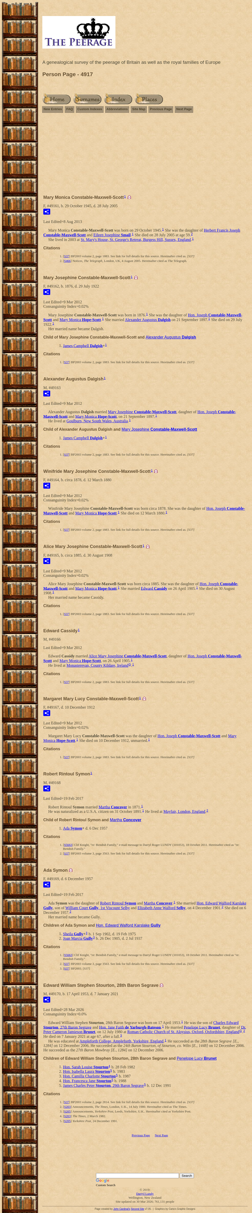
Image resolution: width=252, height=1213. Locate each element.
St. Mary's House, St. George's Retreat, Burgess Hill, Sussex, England (136, 240)
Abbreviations (117, 109)
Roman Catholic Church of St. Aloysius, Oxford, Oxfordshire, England (183, 1032)
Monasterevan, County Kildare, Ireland (97, 665)
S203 (67, 1107)
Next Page (184, 109)
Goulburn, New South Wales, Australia (97, 421)
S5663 (68, 845)
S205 (67, 1111)
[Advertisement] (145, 155)
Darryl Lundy (145, 1194)
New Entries (53, 109)
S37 (66, 256)
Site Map (138, 109)
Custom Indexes (89, 109)
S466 (67, 261)
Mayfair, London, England (184, 811)
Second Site (137, 1209)
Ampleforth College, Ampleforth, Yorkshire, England (121, 1041)
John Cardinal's (121, 1209)
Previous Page (161, 109)
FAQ (69, 109)
